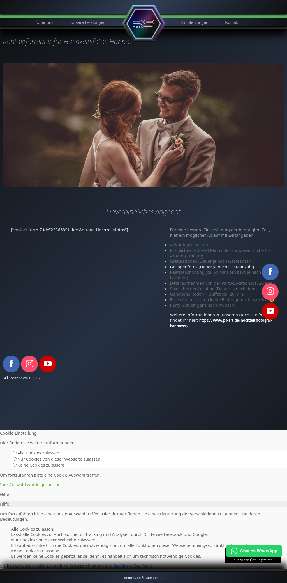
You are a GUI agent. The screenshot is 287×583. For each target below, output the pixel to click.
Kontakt (232, 22)
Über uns (45, 22)
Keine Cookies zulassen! (38, 465)
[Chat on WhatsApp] (254, 556)
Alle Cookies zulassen (36, 453)
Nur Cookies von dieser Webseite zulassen (56, 459)
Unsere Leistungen (88, 22)
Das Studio (122, 566)
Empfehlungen (195, 22)
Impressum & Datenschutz (143, 577)
